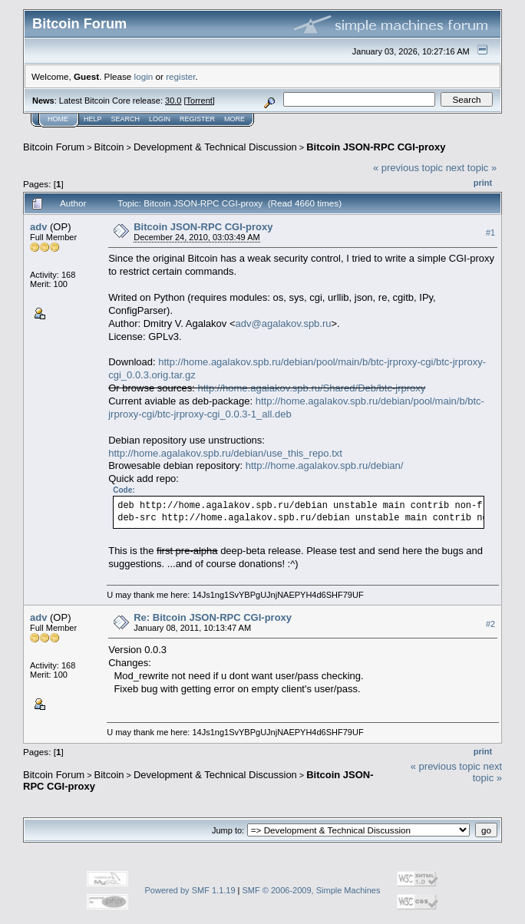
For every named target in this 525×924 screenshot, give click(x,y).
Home (58, 119)
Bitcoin (109, 147)
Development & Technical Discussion (215, 147)
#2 (490, 624)
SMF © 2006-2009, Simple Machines (312, 890)
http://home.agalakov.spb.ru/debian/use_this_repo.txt (225, 453)
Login (159, 119)
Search (125, 119)
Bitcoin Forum (53, 147)
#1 (490, 232)
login (144, 76)
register (180, 76)
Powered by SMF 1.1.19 (190, 890)
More (234, 119)
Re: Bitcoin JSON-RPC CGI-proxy (213, 617)
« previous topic (408, 167)
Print (483, 182)
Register (197, 119)
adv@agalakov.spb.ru (284, 323)
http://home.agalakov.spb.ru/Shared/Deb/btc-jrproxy (312, 388)
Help (93, 119)
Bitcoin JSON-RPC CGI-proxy (375, 147)
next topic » (471, 167)
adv (38, 227)
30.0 (173, 100)
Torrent (200, 100)
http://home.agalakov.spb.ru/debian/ (325, 465)
